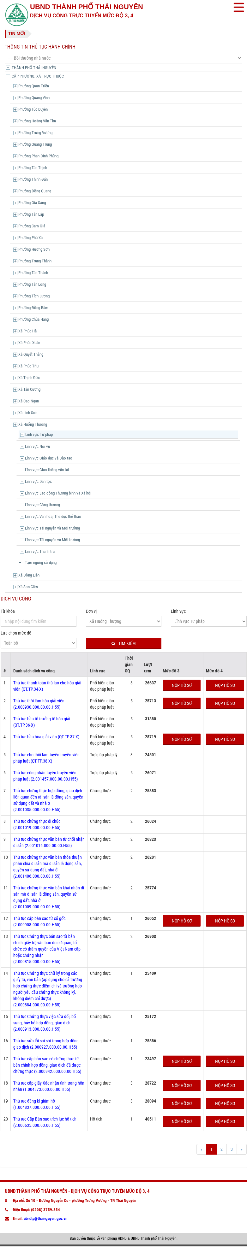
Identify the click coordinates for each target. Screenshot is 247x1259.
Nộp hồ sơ (182, 685)
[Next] (242, 1149)
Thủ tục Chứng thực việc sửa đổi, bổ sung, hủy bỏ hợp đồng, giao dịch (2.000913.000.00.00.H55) (44, 1023)
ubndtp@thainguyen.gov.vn (45, 1218)
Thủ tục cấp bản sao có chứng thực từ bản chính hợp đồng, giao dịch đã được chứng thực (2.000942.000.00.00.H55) (47, 1065)
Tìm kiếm (123, 643)
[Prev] (201, 1149)
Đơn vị (91, 611)
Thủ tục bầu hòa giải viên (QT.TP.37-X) (46, 736)
